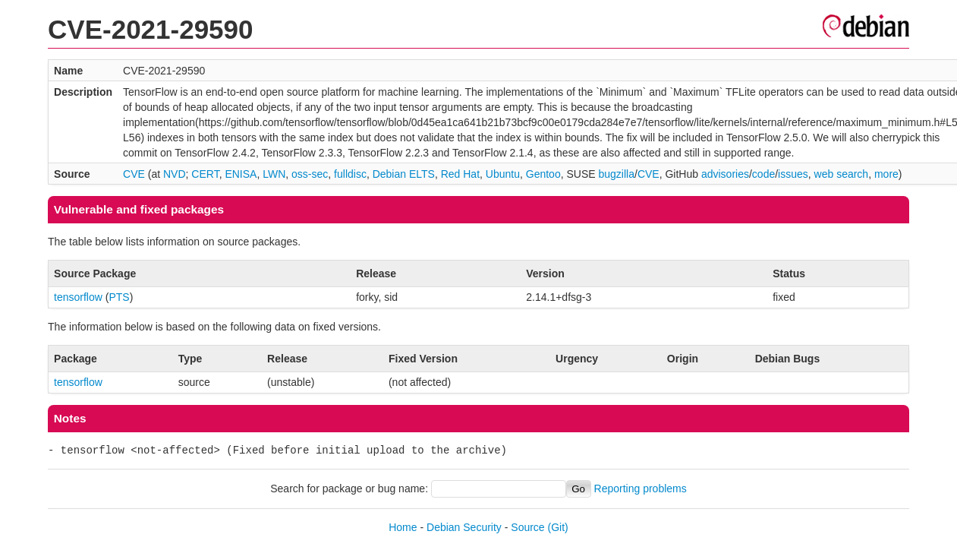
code (763, 174)
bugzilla (616, 174)
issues (793, 174)
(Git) (558, 527)
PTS (119, 297)
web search (841, 174)
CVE (134, 174)
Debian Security (464, 527)
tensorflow (78, 297)
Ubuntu (503, 174)
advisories (725, 174)
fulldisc (350, 174)
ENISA (241, 174)
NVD (174, 174)
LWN (274, 174)
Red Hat (460, 174)
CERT (205, 174)
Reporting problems (640, 488)
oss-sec (309, 174)
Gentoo (543, 174)
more (886, 174)
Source (527, 527)
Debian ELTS (404, 174)
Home (403, 527)
